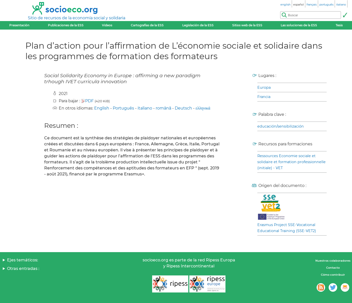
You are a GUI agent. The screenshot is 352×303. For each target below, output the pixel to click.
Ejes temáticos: (22, 260)
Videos (107, 25)
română (163, 108)
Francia (263, 96)
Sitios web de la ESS (247, 25)
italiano (145, 108)
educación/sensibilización (280, 126)
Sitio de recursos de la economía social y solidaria (76, 18)
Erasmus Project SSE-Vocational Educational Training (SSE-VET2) (286, 228)
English (101, 108)
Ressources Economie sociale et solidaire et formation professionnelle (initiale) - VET (291, 162)
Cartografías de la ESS (147, 25)
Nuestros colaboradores (332, 260)
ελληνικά (203, 108)
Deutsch (183, 108)
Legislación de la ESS (198, 25)
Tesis (339, 25)
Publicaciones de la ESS (66, 25)
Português (123, 108)
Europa (264, 87)
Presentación (19, 25)
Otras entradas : (23, 268)
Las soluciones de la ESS (299, 25)
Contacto (333, 267)
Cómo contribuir (333, 274)
